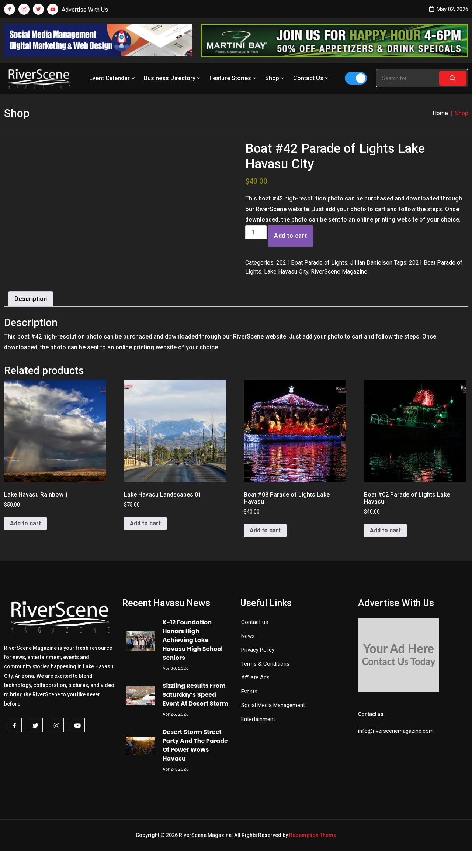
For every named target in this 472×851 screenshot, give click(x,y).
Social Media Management (273, 705)
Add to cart (290, 235)
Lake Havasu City (286, 271)
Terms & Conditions (265, 663)
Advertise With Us (85, 9)
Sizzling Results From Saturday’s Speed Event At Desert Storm (195, 695)
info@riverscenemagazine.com (396, 731)
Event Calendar (112, 78)
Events (249, 691)
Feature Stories (233, 78)
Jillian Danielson (371, 262)
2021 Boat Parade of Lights (311, 262)
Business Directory (173, 78)
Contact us (254, 622)
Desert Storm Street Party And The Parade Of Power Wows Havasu (195, 745)
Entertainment (258, 719)
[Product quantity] (256, 232)
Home (440, 113)
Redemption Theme (312, 835)
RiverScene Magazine (339, 271)
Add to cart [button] (25, 523)
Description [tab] (30, 298)
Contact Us (311, 78)
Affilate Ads (255, 677)
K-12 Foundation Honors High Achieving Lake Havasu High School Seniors (193, 640)
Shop (275, 78)
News (248, 636)
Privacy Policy (257, 649)
